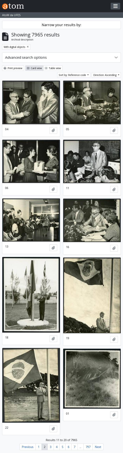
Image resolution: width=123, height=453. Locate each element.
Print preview (13, 68)
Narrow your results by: (61, 24)
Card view (34, 68)
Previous (27, 447)
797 (88, 447)
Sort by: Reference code (73, 75)
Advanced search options (26, 57)
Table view (53, 68)
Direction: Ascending (105, 75)
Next (98, 447)
